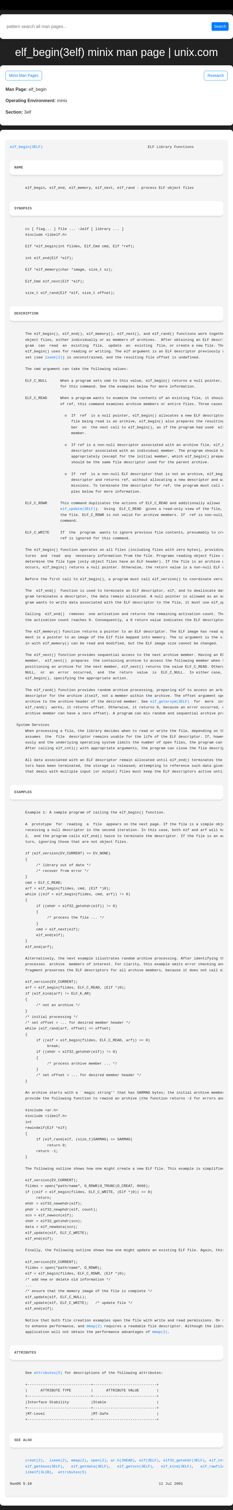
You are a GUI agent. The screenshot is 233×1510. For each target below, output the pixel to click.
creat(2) (34, 1460)
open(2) (98, 1460)
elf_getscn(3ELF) (134, 1466)
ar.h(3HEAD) (123, 1460)
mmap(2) (94, 1326)
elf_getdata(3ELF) (89, 1466)
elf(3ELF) (149, 1460)
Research (215, 75)
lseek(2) (54, 357)
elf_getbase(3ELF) (44, 1466)
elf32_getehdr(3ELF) (184, 1460)
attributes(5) (48, 1373)
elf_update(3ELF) (78, 509)
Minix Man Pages (23, 75)
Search (220, 26)
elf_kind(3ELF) (176, 1466)
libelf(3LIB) (38, 1472)
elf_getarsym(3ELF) (170, 702)
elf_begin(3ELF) (26, 147)
